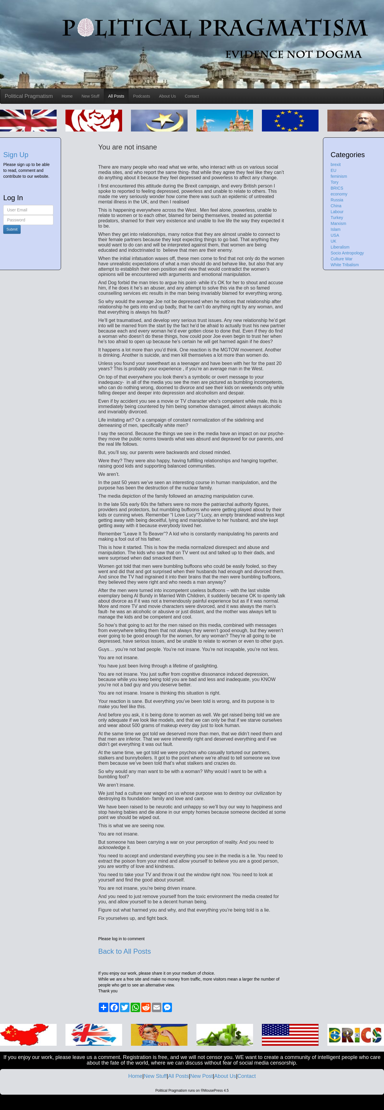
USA (335, 235)
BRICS (337, 188)
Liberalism (340, 247)
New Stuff (90, 96)
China (336, 205)
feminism (339, 176)
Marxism (338, 223)
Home (67, 96)
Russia (337, 200)
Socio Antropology (347, 253)
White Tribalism (345, 264)
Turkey (337, 217)
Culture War (341, 258)
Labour (337, 211)
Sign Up (15, 155)
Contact (192, 96)
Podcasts (141, 96)
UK (333, 241)
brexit (336, 164)
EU (333, 170)
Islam (335, 229)
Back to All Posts (124, 951)
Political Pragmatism (29, 96)
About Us (167, 96)
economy (339, 194)
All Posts (116, 96)
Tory (334, 182)
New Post (201, 1076)
